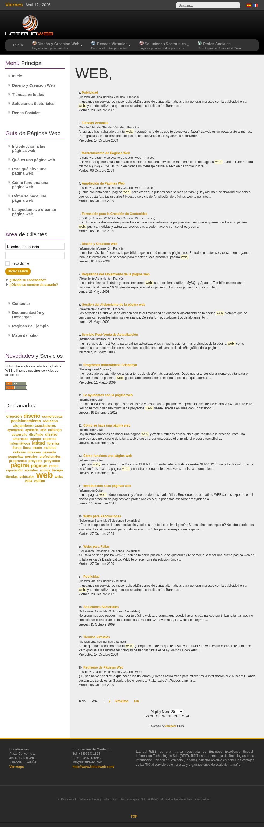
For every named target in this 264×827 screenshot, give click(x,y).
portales (31, 456)
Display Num (160, 712)
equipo (35, 439)
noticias (19, 452)
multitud (50, 448)
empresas (20, 439)
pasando (49, 452)
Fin (136, 701)
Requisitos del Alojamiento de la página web (116, 274)
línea (27, 448)
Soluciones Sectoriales (101, 607)
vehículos (27, 477)
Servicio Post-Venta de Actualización (110, 335)
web (44, 475)
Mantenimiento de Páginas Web (106, 153)
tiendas (12, 477)
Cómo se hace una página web (106, 425)
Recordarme (20, 263)
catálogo (55, 430)
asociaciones (45, 426)
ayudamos (15, 430)
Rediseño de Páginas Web (103, 667)
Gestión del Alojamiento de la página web (113, 304)
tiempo (57, 470)
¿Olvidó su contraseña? (27, 280)
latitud (38, 443)
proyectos (52, 461)
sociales (31, 470)
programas (18, 461)
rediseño (50, 421)
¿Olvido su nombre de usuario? (33, 285)
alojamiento (23, 426)
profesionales (50, 456)
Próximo (121, 701)
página (19, 465)
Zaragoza (170, 725)
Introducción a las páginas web (107, 486)
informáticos (20, 443)
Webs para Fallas (96, 546)
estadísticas (52, 416)
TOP (134, 816)
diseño (32, 416)
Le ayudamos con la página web (108, 395)
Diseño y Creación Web (99, 244)
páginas (39, 465)
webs (59, 477)
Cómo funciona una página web (107, 456)
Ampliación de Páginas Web (103, 183)
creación (14, 416)
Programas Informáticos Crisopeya (110, 365)
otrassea (34, 452)
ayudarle (32, 430)
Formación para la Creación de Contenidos (115, 214)
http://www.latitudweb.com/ (93, 767)
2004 (28, 481)
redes (53, 466)
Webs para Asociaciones (102, 516)
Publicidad (90, 93)
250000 (39, 481)
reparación (14, 470)
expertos (49, 439)
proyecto (35, 461)
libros (16, 448)
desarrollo (19, 434)
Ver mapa (16, 767)
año (43, 430)
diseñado (36, 434)
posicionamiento (26, 421)
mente (37, 448)
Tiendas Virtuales (95, 123)
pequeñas (15, 456)
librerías (53, 443)
